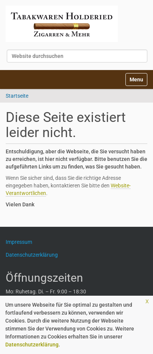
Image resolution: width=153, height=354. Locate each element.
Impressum (22, 242)
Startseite (17, 96)
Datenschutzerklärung (32, 345)
